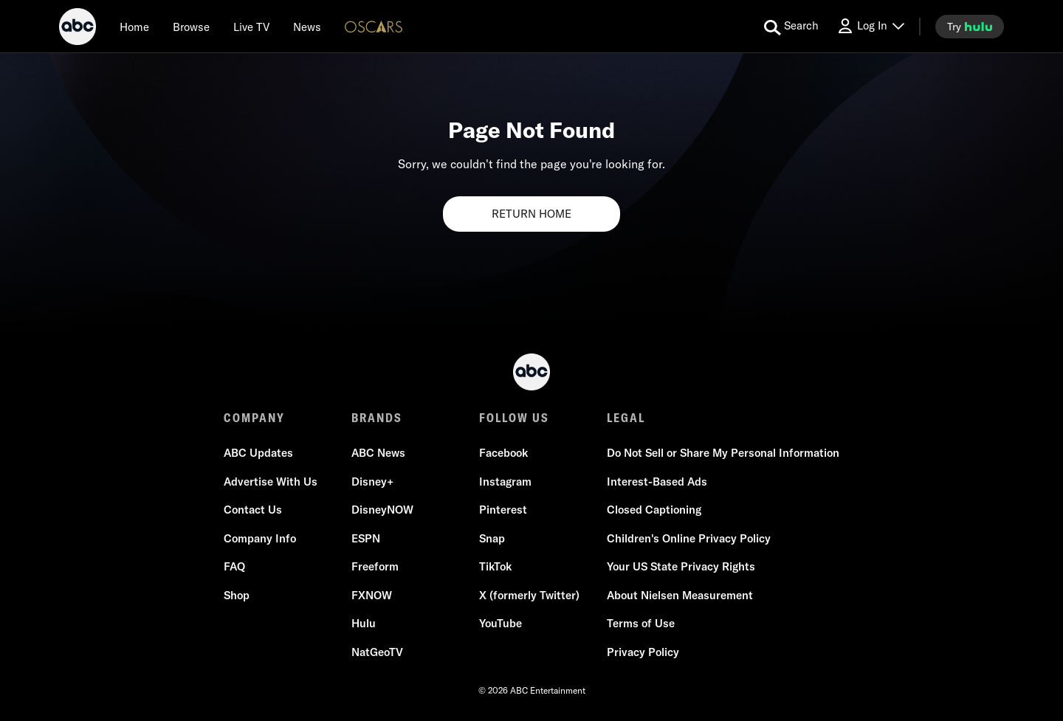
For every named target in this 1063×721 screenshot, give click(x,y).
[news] (307, 26)
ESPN (365, 538)
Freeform (375, 566)
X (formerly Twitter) (529, 595)
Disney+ (372, 482)
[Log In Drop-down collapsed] (870, 26)
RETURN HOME (531, 214)
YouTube (500, 623)
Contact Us (253, 510)
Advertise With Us (270, 482)
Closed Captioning (654, 510)
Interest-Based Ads (657, 482)
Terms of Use (641, 623)
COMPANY (254, 417)
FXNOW (371, 595)
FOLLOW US (514, 417)
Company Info (260, 538)
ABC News (378, 453)
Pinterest (503, 510)
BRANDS (376, 417)
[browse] (191, 26)
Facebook (503, 453)
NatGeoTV (377, 652)
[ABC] (77, 28)
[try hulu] (969, 26)
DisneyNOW (382, 510)
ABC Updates (258, 453)
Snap (492, 538)
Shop (237, 595)
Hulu (363, 623)
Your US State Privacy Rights (681, 566)
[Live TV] (251, 26)
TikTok (495, 566)
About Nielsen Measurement (680, 595)
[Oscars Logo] (374, 26)
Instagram (505, 482)
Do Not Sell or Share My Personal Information (723, 453)
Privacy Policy (643, 652)
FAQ (234, 566)
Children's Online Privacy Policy (689, 538)
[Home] (134, 26)
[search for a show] (791, 27)
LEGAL (626, 417)
